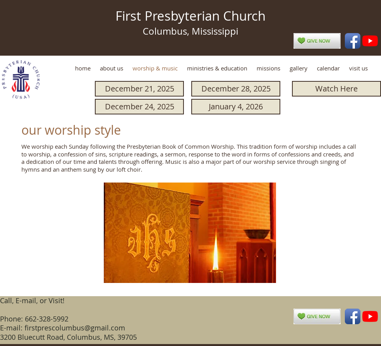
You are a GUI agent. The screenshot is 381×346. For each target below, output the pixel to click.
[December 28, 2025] (235, 89)
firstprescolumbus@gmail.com (74, 327)
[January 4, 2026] (235, 106)
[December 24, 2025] (139, 106)
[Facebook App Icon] (352, 41)
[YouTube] (370, 41)
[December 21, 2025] (139, 89)
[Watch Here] (336, 89)
